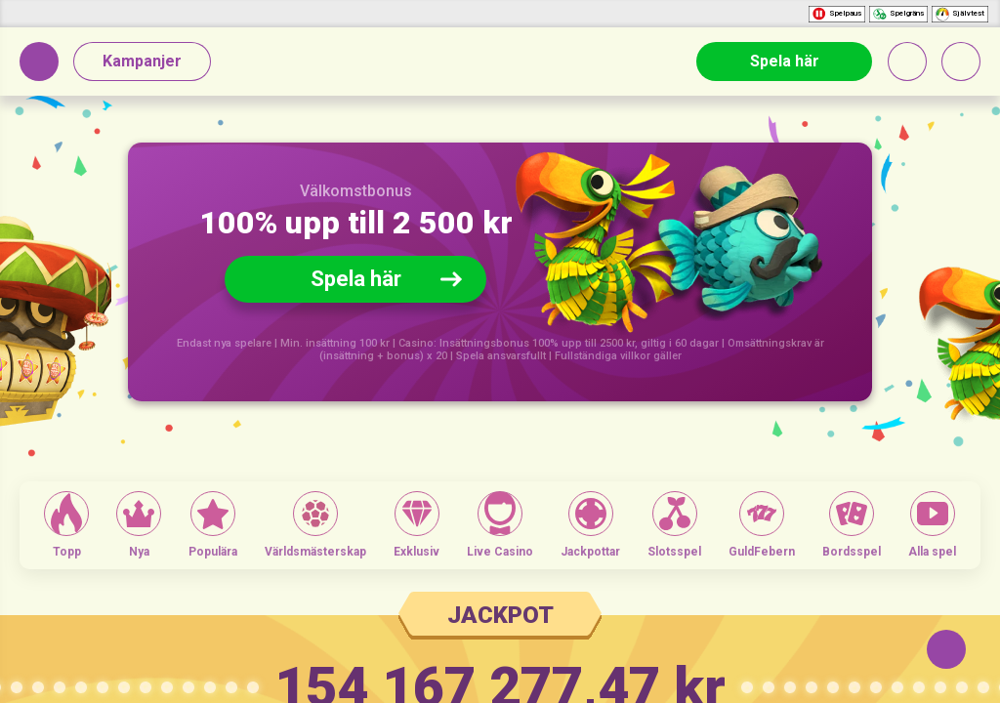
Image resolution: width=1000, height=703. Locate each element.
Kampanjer (142, 61)
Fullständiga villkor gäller (618, 356)
